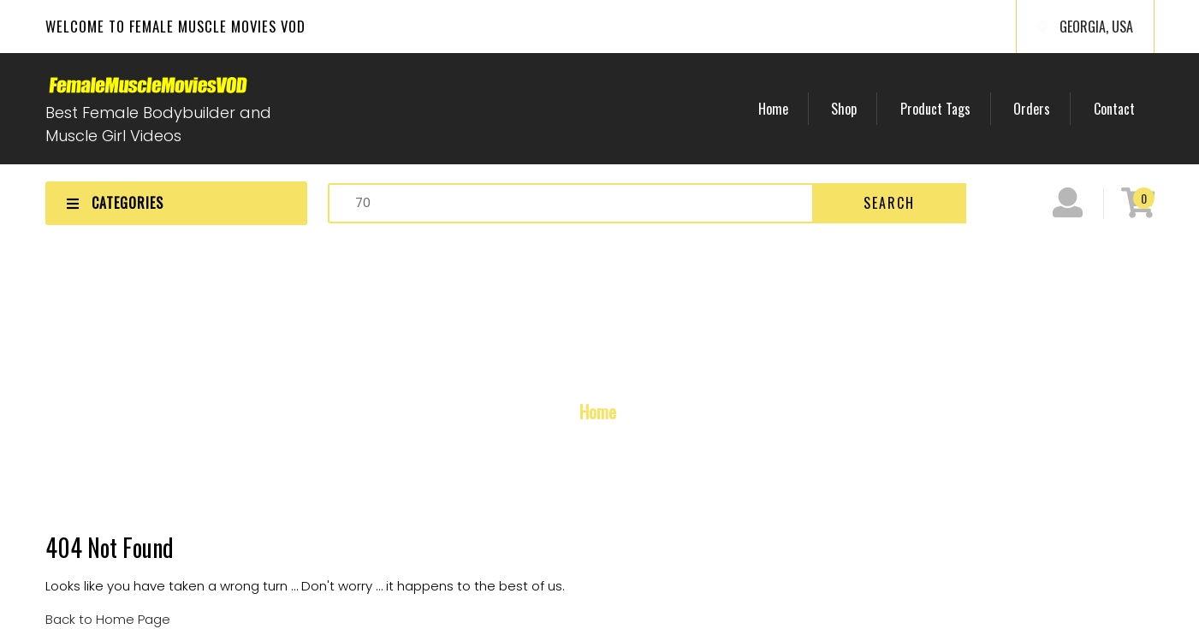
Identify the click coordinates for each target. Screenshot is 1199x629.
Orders (1039, 108)
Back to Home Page (107, 619)
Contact (1116, 108)
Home (795, 108)
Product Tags (947, 108)
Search (889, 203)
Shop (861, 108)
